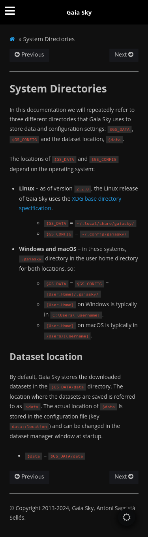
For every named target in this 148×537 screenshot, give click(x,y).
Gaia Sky (79, 12)
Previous (29, 55)
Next (123, 55)
